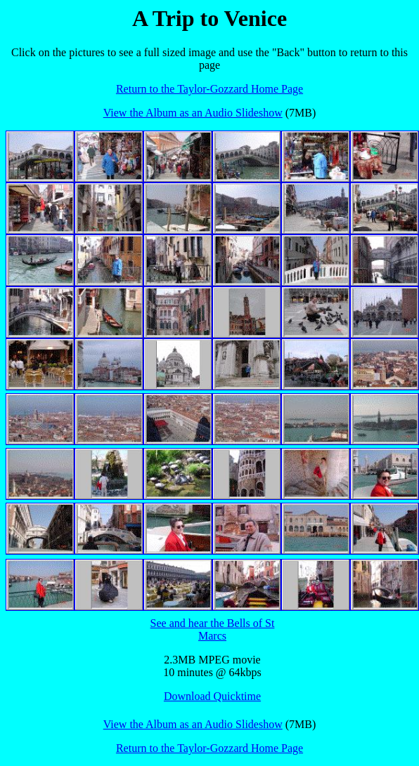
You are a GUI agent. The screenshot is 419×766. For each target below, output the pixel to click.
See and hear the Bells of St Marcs (212, 629)
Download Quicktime (212, 696)
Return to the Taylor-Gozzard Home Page (209, 89)
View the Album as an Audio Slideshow (193, 113)
